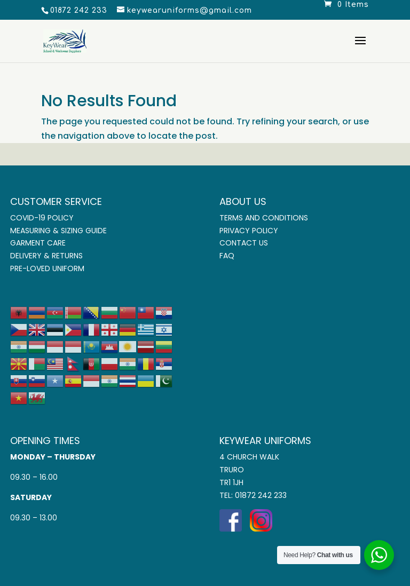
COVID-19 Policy (42, 217)
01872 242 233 (261, 495)
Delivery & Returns (46, 255)
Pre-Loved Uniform (47, 268)
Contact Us (243, 242)
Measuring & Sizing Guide (58, 230)
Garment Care (38, 242)
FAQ (226, 255)
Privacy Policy (248, 230)
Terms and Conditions (263, 217)
